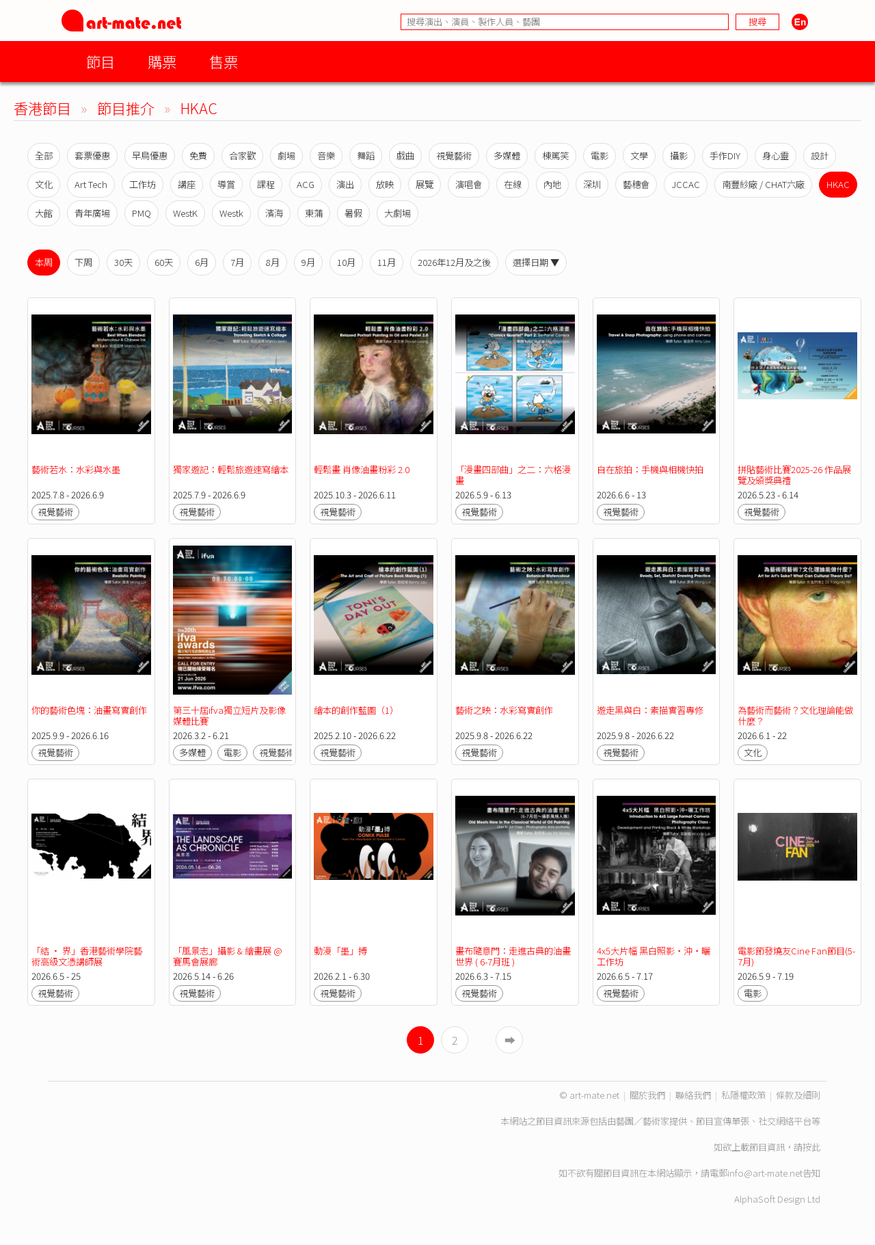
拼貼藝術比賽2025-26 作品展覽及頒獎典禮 (794, 475)
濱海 (274, 212)
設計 (820, 155)
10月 (346, 262)
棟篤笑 (555, 155)
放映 (385, 184)
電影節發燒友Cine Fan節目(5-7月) (796, 956)
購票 (162, 61)
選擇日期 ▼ (536, 262)
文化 (44, 184)
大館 (44, 212)
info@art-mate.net (765, 1172)
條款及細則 (798, 1094)
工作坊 (142, 184)
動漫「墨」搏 (340, 950)
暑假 (353, 212)
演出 (345, 184)
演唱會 (468, 184)
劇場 (286, 155)
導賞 (226, 184)
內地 (552, 184)
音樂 (326, 155)
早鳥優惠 (149, 155)
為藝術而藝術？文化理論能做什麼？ (795, 715)
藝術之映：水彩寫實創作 (504, 710)
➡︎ (509, 1040)
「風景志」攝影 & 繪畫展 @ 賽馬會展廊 (227, 956)
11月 (386, 262)
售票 (223, 61)
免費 (198, 155)
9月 (308, 262)
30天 (123, 262)
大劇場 (397, 212)
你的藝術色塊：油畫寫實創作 (89, 710)
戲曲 (405, 155)
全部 (44, 155)
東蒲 (314, 212)
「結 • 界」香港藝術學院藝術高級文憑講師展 (86, 956)
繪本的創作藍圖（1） (356, 710)
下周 (83, 262)
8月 (273, 262)
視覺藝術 (454, 155)
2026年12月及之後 (454, 262)
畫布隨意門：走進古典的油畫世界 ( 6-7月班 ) (513, 956)
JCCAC (685, 184)
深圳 (592, 184)
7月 (237, 262)
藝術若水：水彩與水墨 (75, 469)
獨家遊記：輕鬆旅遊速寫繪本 (230, 469)
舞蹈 (366, 155)
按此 (811, 1146)
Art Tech (91, 184)
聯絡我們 (693, 1094)
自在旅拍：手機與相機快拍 (650, 469)
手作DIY (725, 155)
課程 (266, 184)
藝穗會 (636, 184)
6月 (201, 262)
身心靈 (775, 155)
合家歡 (242, 155)
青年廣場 (92, 212)
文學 (639, 155)
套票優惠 (92, 155)
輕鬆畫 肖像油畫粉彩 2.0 (361, 469)
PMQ (141, 212)
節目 (100, 61)
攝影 (679, 155)
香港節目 (42, 107)
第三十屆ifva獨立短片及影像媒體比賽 (229, 715)
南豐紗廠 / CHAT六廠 (763, 184)
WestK (185, 212)
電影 (599, 155)
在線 (513, 184)
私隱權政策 (743, 1094)
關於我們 (647, 1094)
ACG (305, 184)
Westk (231, 212)
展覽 (424, 184)
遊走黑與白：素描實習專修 (650, 710)
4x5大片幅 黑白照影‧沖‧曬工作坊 (653, 956)
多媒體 (507, 155)
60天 (163, 262)
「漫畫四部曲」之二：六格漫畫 (513, 475)
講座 (187, 184)
